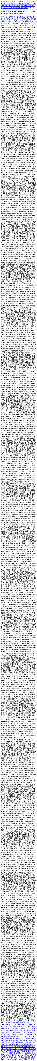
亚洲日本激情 (11, 1028)
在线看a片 (31, 1024)
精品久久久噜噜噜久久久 (9, 1057)
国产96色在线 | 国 (23, 1051)
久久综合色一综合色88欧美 (14, 1059)
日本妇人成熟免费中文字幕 (23, 1045)
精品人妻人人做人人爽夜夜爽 (20, 1049)
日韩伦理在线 (8, 1022)
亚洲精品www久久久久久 (23, 1043)
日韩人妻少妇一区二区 (19, 1024)
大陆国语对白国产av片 (18, 1034)
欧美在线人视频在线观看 (24, 1053)
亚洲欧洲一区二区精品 (12, 1038)
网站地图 (32, 23)
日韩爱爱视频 (29, 1059)
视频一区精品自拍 (11, 1041)
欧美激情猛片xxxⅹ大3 (15, 1036)
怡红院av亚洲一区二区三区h (17, 1032)
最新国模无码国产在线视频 (10, 1026)
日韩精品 (6, 1049)
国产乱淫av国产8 (29, 1055)
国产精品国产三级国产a (24, 1028)
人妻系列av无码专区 (25, 1041)
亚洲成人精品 (23, 1057)
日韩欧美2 (16, 1022)
